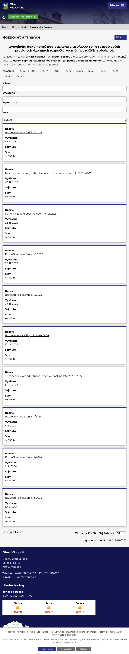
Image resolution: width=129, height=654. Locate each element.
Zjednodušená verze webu (23, 17)
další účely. (71, 635)
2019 (68, 70)
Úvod (5, 27)
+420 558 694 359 (25, 573)
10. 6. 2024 (11, 506)
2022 (103, 70)
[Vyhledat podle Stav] (64, 120)
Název (7, 83)
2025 (21, 75)
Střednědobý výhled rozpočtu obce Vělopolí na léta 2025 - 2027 (43, 376)
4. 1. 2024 (10, 425)
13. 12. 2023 (11, 344)
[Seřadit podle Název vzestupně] (13, 82)
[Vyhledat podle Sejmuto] (64, 109)
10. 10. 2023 (11, 141)
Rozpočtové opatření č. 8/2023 (23, 132)
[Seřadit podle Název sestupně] (13, 83)
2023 (115, 70)
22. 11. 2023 (11, 182)
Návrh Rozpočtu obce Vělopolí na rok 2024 (31, 213)
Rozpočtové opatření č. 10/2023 (24, 254)
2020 (80, 70)
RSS (120, 37)
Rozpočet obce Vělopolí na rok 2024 (27, 335)
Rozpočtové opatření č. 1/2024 (23, 416)
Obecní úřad (19, 27)
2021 (92, 70)
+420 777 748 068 (48, 573)
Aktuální (10, 155)
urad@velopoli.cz (25, 577)
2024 (9, 75)
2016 (33, 70)
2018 (56, 70)
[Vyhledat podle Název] (64, 88)
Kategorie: (8, 70)
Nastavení (83, 649)
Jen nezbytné (66, 649)
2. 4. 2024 (11, 466)
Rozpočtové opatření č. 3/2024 (23, 497)
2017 (45, 70)
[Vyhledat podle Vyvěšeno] (64, 99)
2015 (22, 70)
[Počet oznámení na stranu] (121, 533)
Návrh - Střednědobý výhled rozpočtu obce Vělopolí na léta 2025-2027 (48, 173)
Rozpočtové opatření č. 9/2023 (23, 294)
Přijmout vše (47, 649)
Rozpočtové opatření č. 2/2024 (23, 457)
